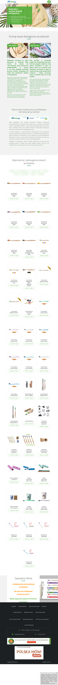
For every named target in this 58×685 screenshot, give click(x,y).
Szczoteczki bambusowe (29, 645)
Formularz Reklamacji (17, 633)
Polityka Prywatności (22, 627)
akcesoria (46, 171)
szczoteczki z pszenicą (36, 171)
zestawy (16, 173)
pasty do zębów (24, 173)
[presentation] (26, 27)
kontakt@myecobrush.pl (19, 655)
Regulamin (14, 627)
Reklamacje (44, 627)
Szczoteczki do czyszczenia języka (42, 640)
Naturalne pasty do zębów (28, 640)
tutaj (56, 683)
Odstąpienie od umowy (28, 633)
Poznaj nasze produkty (15, 21)
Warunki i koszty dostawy (40, 633)
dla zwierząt (41, 173)
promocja (33, 173)
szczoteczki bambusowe (23, 171)
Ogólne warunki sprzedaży (34, 627)
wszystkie (12, 171)
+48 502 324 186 (41, 655)
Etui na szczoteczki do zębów (14, 640)
